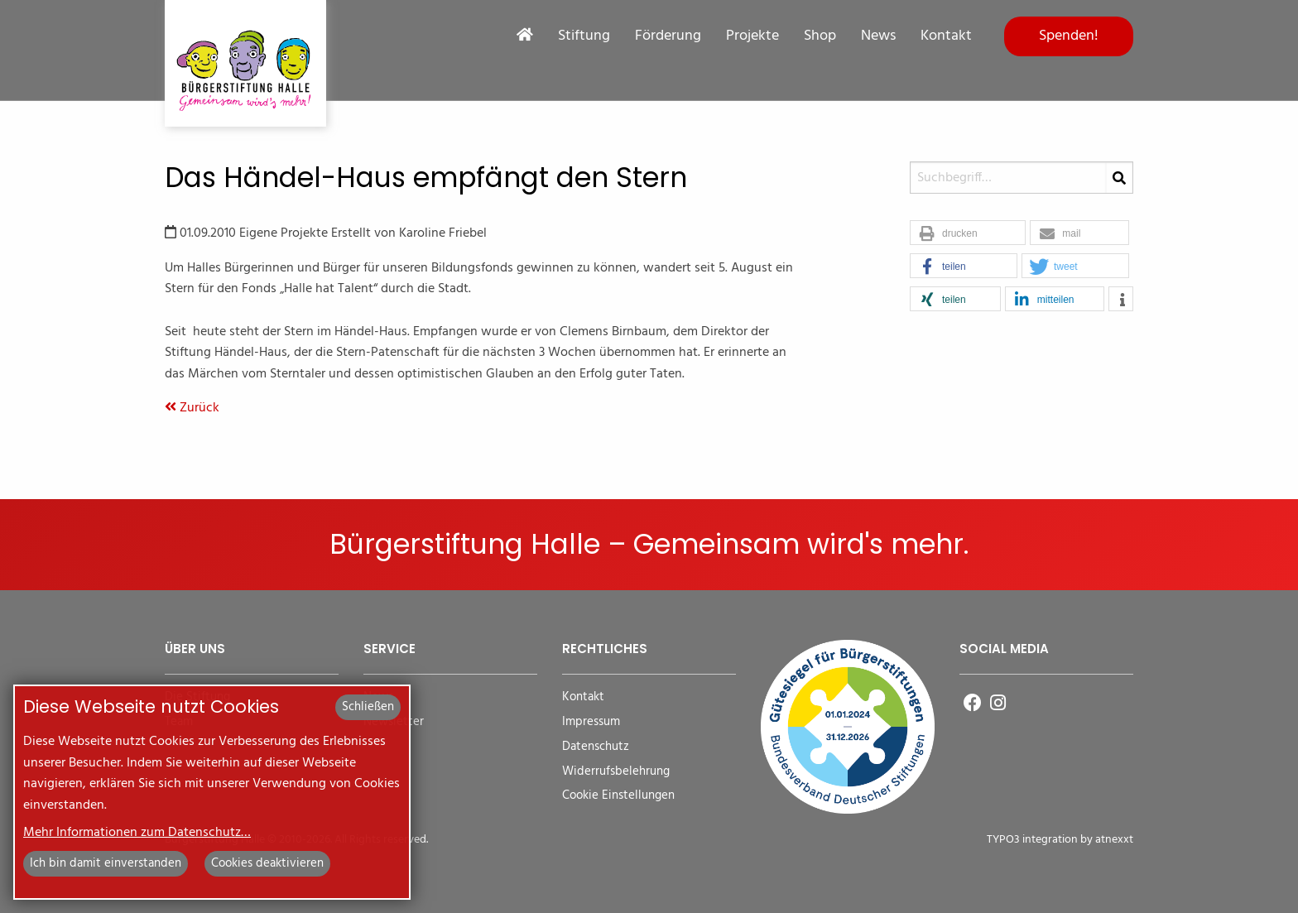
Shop (820, 36)
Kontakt (946, 36)
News (878, 36)
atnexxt (1114, 839)
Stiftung (584, 36)
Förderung (668, 36)
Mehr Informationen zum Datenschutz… (137, 832)
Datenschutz (595, 747)
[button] (968, 233)
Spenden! (1068, 36)
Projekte (752, 36)
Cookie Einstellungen (618, 796)
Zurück (192, 408)
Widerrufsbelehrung (616, 772)
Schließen (368, 707)
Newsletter (393, 722)
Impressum (591, 722)
